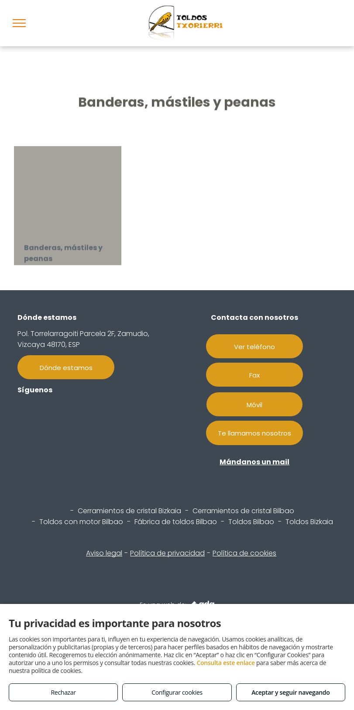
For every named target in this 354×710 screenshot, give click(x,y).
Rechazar (63, 692)
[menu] (19, 23)
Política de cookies (244, 553)
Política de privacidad (167, 553)
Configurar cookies (177, 692)
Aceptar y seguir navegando (290, 692)
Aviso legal (104, 553)
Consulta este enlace (225, 663)
